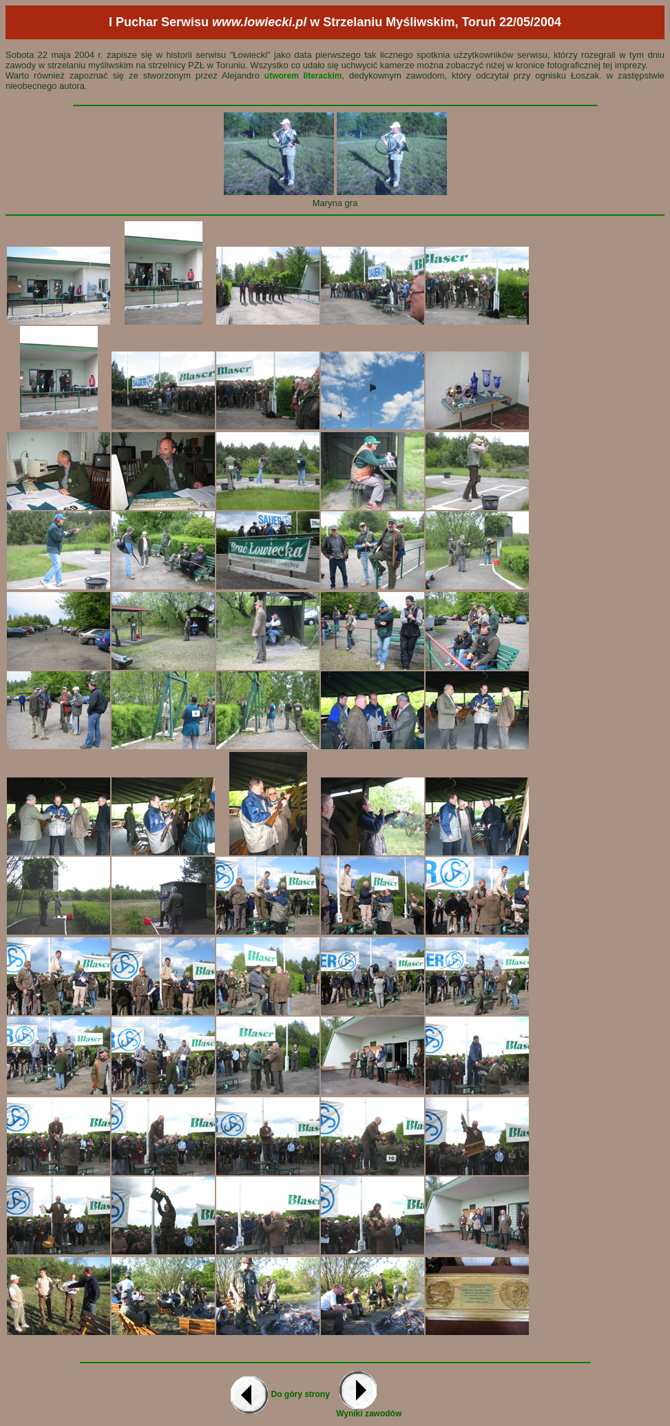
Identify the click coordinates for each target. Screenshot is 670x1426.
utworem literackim (303, 76)
